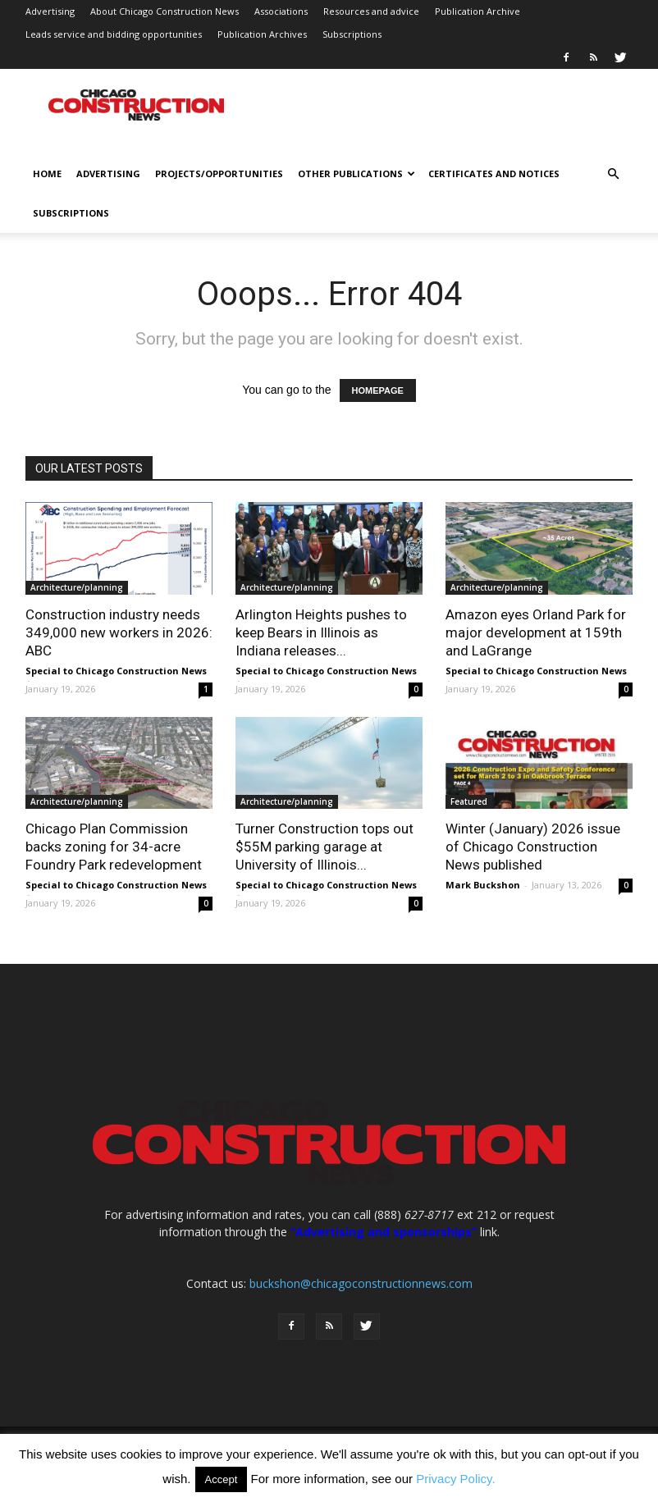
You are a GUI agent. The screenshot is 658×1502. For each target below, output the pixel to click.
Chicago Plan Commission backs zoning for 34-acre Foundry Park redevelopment (113, 846)
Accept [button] (221, 1479)
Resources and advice (371, 11)
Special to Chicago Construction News (116, 670)
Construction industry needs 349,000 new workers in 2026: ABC (118, 632)
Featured (468, 801)
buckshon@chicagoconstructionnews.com (361, 1283)
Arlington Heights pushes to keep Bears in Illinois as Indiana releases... (321, 632)
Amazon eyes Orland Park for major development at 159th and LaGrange (536, 632)
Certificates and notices (494, 173)
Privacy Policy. (455, 1479)
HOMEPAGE (378, 390)
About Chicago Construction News (164, 11)
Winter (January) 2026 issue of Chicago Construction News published (533, 846)
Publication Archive (477, 11)
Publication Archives (262, 34)
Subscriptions (352, 34)
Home (47, 173)
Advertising (50, 11)
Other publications (356, 173)
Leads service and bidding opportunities (113, 34)
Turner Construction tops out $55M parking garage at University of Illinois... (324, 846)
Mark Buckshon (483, 885)
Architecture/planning (76, 587)
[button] (613, 174)
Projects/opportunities (219, 173)
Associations (281, 11)
